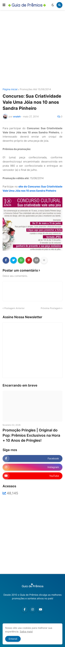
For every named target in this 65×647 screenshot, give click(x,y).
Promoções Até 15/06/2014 (35, 89)
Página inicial (10, 89)
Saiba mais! (26, 631)
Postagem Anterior (14, 308)
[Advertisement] (32, 49)
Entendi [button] (13, 638)
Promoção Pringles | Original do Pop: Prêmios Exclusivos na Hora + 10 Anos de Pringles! (31, 435)
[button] (4, 5)
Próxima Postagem (51, 308)
